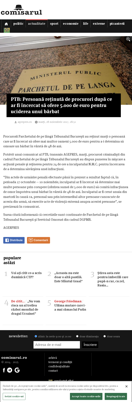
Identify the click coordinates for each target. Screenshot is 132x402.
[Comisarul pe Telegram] (9, 369)
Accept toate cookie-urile (86, 397)
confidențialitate (59, 366)
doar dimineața (87, 336)
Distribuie (14, 240)
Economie (70, 24)
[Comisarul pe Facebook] (4, 369)
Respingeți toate (116, 397)
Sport (54, 24)
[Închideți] (126, 387)
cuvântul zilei (60, 381)
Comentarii (38, 240)
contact (53, 370)
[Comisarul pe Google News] (17, 369)
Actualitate (36, 24)
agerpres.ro (25, 121)
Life (85, 24)
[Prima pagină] (6, 23)
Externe (99, 24)
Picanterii (117, 24)
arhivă (52, 357)
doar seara (111, 336)
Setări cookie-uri (14, 397)
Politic (18, 24)
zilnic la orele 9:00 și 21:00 (53, 336)
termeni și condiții (60, 362)
